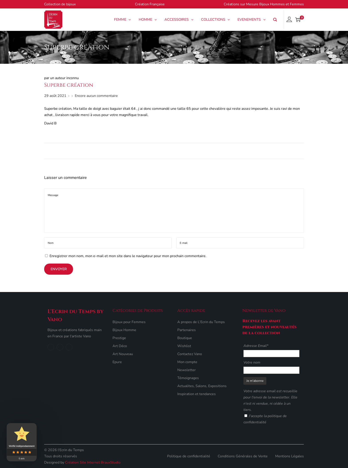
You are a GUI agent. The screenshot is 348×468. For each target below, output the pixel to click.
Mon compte (187, 362)
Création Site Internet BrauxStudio (93, 462)
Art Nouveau (123, 354)
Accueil (267, 47)
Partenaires (186, 330)
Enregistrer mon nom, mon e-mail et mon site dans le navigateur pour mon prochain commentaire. (127, 256)
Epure (117, 362)
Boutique (184, 338)
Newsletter (186, 370)
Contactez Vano (189, 354)
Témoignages (188, 378)
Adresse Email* (255, 345)
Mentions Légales (289, 456)
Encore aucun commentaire (96, 95)
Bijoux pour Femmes (129, 322)
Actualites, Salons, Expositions (202, 386)
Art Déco (120, 346)
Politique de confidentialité (188, 456)
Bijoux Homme (124, 330)
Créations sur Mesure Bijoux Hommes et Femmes (264, 4)
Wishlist (184, 346)
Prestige (119, 338)
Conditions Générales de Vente (243, 456)
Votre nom (251, 362)
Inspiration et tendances (196, 394)
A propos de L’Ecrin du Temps (201, 322)
